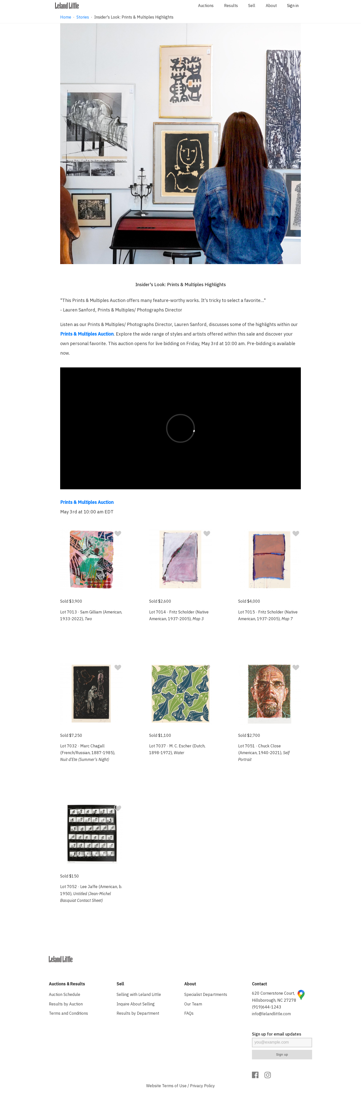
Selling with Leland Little (139, 994)
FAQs (189, 1013)
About (271, 5)
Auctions (206, 5)
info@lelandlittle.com (271, 1013)
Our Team (193, 1003)
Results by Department (138, 1013)
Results (231, 5)
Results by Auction (66, 1003)
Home (65, 17)
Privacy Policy (202, 1085)
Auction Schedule (64, 994)
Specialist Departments (205, 994)
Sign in (293, 5)
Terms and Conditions (68, 1013)
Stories (82, 17)
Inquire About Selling (136, 1003)
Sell (251, 5)
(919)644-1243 (266, 1006)
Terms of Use (174, 1085)
